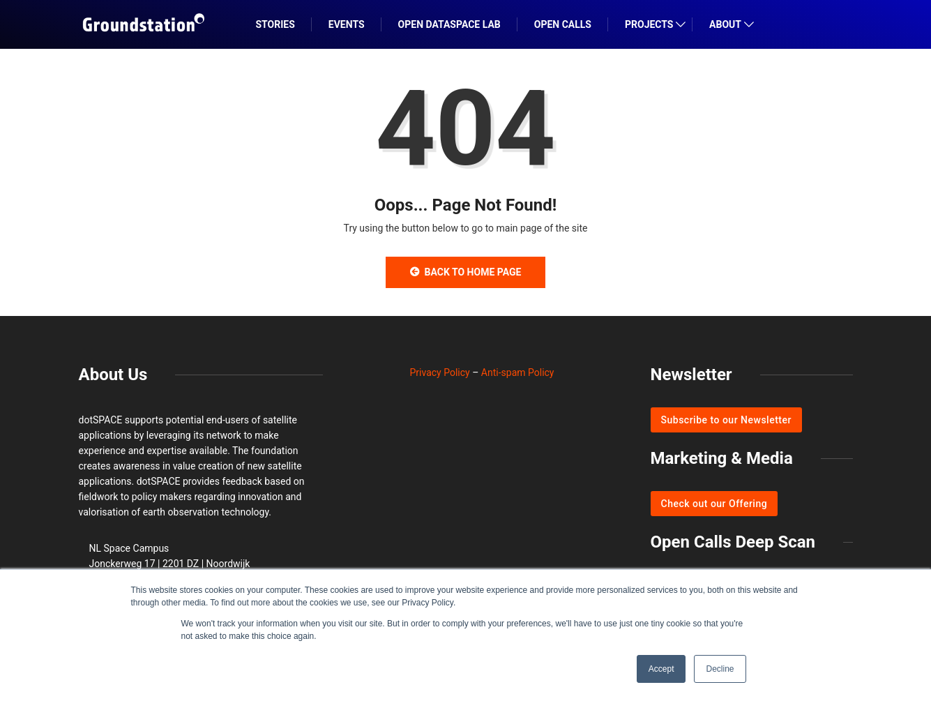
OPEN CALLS (562, 24)
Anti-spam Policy (517, 372)
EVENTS (346, 24)
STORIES (275, 24)
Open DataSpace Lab (449, 24)
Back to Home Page (466, 272)
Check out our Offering (714, 503)
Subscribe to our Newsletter (726, 419)
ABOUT (725, 24)
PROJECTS (649, 24)
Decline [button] (720, 669)
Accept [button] (661, 669)
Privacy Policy (440, 372)
